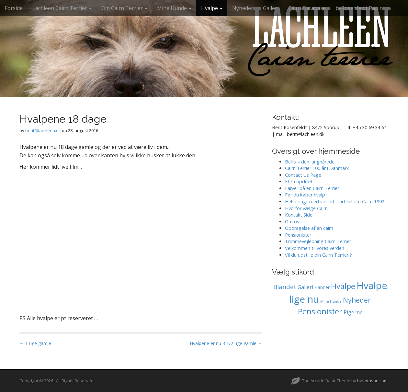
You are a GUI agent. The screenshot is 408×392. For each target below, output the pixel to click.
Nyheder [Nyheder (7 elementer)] (357, 300)
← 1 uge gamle (35, 343)
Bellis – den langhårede (309, 162)
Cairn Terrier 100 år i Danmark (317, 168)
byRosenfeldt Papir (358, 8)
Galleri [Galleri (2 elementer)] (305, 287)
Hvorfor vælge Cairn (306, 208)
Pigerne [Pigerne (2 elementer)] (353, 312)
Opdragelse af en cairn (309, 228)
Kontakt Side (298, 215)
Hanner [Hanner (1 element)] (322, 287)
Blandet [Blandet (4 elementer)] (284, 287)
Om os (292, 221)
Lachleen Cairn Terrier (62, 8)
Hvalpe (211, 8)
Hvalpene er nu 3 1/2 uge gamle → (226, 343)
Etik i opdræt (299, 181)
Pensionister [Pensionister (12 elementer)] (320, 311)
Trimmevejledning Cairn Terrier (318, 241)
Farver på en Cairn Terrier (312, 188)
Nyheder (242, 8)
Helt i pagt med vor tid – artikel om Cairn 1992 (334, 201)
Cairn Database (307, 8)
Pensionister (298, 235)
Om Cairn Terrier (124, 8)
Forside (14, 8)
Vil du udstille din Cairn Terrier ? (318, 255)
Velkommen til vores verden (314, 248)
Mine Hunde (174, 8)
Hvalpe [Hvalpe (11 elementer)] (343, 286)
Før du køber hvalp (305, 195)
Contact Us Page (303, 175)
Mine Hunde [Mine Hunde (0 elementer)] (331, 301)
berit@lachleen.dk (43, 130)
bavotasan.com (372, 381)
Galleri (270, 8)
